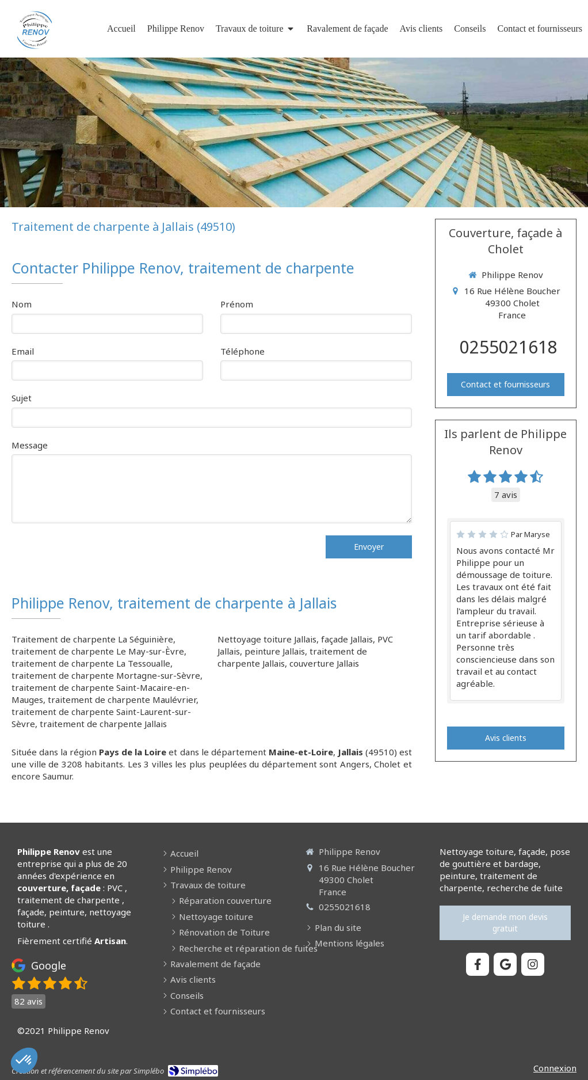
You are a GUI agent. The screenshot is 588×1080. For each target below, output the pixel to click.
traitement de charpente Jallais (103, 723)
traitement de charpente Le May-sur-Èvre (98, 651)
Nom (22, 304)
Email (23, 351)
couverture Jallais (324, 663)
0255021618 (509, 347)
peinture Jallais (275, 651)
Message (30, 445)
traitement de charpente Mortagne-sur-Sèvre (106, 675)
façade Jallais (347, 639)
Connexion (554, 1068)
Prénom (236, 304)
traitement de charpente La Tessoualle (91, 663)
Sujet (22, 398)
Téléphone (242, 351)
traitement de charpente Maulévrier (122, 699)
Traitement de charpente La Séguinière (92, 639)
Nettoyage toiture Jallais (266, 639)
